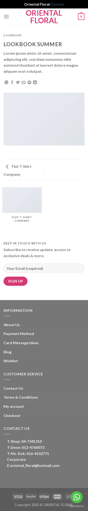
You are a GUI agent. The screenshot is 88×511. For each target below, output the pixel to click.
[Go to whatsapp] (77, 497)
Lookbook (13, 35)
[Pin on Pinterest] (29, 82)
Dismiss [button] (57, 4)
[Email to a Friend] (23, 82)
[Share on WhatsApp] (6, 82)
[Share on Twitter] (18, 82)
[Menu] (6, 16)
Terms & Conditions (21, 397)
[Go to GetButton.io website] (76, 506)
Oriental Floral (44, 16)
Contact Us (13, 388)
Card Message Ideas (21, 342)
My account (14, 406)
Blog (7, 352)
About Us (12, 324)
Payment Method (19, 333)
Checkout (12, 415)
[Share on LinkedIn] (35, 82)
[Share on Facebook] (12, 82)
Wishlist (11, 360)
